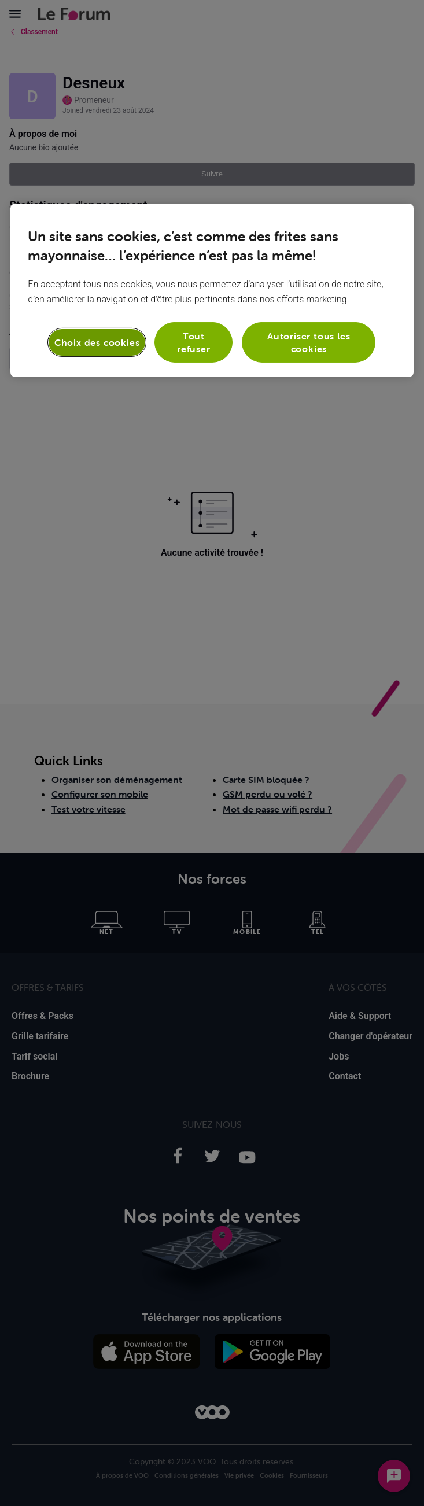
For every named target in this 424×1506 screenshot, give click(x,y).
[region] (211, 290)
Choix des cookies (97, 342)
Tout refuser (194, 342)
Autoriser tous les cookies (308, 342)
